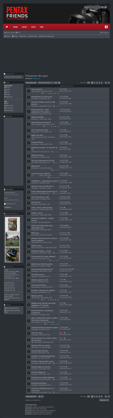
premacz (38, 322)
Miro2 (64, 310)
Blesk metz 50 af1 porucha (42, 264)
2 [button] (94, 83)
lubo (63, 290)
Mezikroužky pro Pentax (40, 367)
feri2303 (38, 342)
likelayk (64, 122)
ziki (63, 303)
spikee (64, 102)
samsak (36, 363)
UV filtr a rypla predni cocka (42, 361)
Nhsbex (6, 299)
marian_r (64, 117)
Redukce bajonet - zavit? (41, 251)
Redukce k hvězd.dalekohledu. (43, 356)
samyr (35, 369)
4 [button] (99, 83)
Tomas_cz (65, 233)
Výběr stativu (36, 246)
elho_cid (36, 175)
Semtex (36, 168)
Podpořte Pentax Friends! (12, 77)
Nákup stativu (37, 296)
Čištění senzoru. (37, 155)
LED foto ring (36, 333)
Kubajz (36, 329)
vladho (36, 188)
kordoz (36, 106)
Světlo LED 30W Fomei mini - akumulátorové (42, 226)
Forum (15, 27)
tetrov (35, 276)
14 (53, 93)
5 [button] (101, 83)
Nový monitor (36, 89)
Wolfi (63, 191)
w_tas (35, 374)
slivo (63, 89)
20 (55, 300)
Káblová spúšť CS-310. (39, 280)
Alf (63, 333)
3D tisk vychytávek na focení (42, 160)
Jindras (36, 157)
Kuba (63, 147)
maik (35, 258)
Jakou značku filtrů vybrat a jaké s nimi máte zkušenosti (44, 319)
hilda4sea (65, 109)
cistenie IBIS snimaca (39, 351)
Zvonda (64, 166)
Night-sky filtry (37, 135)
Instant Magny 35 (38, 372)
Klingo (64, 388)
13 (50, 93)
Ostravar (36, 235)
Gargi (37, 298)
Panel (42, 27)
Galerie (24, 27)
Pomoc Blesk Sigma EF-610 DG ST (44, 191)
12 (48, 93)
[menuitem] (18, 33)
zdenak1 (64, 356)
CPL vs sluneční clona (39, 130)
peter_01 (36, 119)
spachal (36, 253)
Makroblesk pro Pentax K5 (41, 97)
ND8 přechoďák (37, 117)
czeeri (35, 315)
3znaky (64, 256)
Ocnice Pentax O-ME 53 (40, 173)
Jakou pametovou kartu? (41, 122)
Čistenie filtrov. (37, 142)
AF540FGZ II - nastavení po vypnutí (44, 181)
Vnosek (36, 114)
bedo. (64, 318)
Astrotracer (36, 202)
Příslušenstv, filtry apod (36, 76)
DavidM (36, 230)
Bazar (33, 27)
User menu (8, 189)
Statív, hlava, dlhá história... (42, 207)
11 (57, 126)
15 (55, 93)
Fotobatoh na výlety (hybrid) (42, 377)
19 (53, 300)
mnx (63, 130)
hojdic (35, 292)
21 (57, 300)
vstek (35, 204)
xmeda (36, 215)
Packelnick (39, 124)
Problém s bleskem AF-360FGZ (43, 290)
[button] (88, 82)
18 (50, 300)
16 (57, 93)
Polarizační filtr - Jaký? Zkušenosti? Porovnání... (41, 111)
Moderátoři (36, 78)
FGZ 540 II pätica (37, 274)
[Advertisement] (56, 54)
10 (55, 126)
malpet (36, 99)
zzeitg (35, 379)
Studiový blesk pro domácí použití (44, 327)
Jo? (63, 207)
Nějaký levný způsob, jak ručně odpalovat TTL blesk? (43, 304)
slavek (64, 135)
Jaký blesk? (35, 166)
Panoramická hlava (39, 383)
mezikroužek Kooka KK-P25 (42, 269)
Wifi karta (35, 233)
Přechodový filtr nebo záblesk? (43, 256)
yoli (35, 282)
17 (48, 300)
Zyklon (38, 91)
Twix (35, 193)
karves (36, 266)
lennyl (35, 152)
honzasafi (65, 202)
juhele (35, 307)
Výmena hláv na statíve (40, 345)
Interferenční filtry (38, 285)
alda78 (36, 162)
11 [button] (106, 83)
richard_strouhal (41, 137)
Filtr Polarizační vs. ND (40, 197)
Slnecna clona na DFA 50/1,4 (42, 186)
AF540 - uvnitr (36, 213)
